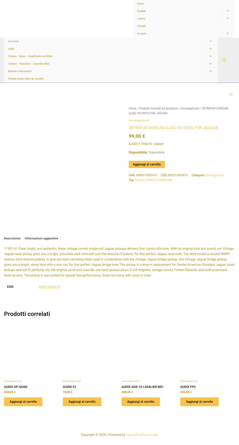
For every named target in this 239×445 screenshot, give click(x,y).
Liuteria (141, 18)
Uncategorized (191, 112)
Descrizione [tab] (12, 243)
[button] (224, 60)
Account (141, 33)
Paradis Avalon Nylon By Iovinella (26, 78)
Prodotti (141, 11)
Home (140, 3)
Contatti (141, 26)
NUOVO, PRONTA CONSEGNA (154, 184)
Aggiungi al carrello (147, 168)
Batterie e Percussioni (20, 71)
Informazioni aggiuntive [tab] (42, 243)
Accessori (13, 41)
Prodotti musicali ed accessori (160, 112)
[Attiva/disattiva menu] (226, 11)
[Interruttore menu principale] (230, 96)
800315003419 (49, 291)
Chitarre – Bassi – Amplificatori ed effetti (30, 56)
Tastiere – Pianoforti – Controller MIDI (28, 63)
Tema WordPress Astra (142, 435)
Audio (11, 48)
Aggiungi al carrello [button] (24, 407)
